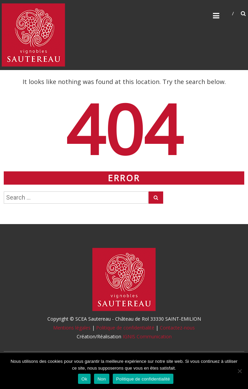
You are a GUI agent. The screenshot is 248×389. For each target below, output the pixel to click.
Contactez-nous (177, 327)
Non (101, 379)
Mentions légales (72, 327)
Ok (84, 379)
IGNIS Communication (147, 336)
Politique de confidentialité (125, 327)
